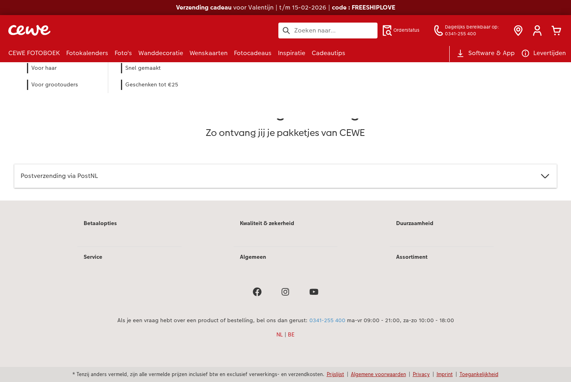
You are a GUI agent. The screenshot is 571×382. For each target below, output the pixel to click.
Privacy (421, 374)
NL (279, 334)
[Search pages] (328, 30)
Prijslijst (335, 374)
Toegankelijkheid (479, 374)
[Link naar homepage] (86, 30)
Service (93, 257)
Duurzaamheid (414, 223)
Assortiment (411, 257)
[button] (537, 30)
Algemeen (253, 257)
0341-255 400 (327, 320)
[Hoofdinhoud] (285, 142)
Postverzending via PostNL (285, 176)
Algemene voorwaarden (378, 374)
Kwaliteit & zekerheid (267, 223)
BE (291, 334)
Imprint (445, 374)
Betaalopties (100, 223)
